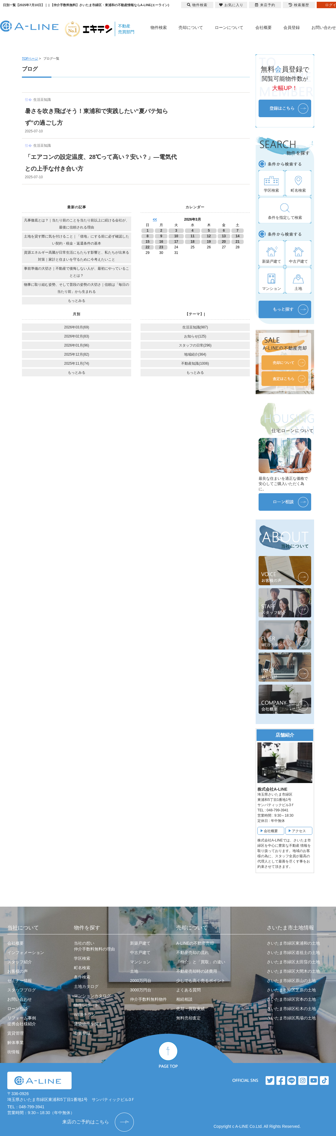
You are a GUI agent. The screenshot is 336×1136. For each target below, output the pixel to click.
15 (147, 242)
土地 (134, 971)
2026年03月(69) (76, 327)
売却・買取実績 (190, 1008)
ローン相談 (17, 1008)
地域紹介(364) (195, 354)
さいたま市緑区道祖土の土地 (293, 952)
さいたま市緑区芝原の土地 (291, 990)
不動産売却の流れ (192, 952)
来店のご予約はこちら (85, 1121)
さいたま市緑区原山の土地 (291, 980)
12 (209, 236)
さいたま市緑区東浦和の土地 (293, 943)
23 (161, 247)
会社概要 (263, 27)
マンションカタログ (92, 995)
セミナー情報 (19, 980)
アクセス (299, 831)
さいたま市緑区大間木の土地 (293, 971)
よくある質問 (188, 990)
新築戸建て (140, 943)
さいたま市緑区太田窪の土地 (293, 962)
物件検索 (158, 27)
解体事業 (15, 1042)
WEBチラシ (85, 1014)
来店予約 (265, 5)
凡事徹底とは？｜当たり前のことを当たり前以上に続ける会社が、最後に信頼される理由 (76, 223)
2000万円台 (140, 980)
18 (192, 242)
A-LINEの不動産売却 (195, 943)
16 (161, 242)
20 (224, 242)
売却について (191, 27)
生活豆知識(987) (195, 327)
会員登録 (291, 27)
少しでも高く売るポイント (200, 980)
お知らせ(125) (195, 336)
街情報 (13, 1052)
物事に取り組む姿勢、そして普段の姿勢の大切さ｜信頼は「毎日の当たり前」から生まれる (76, 288)
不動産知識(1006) (195, 363)
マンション (140, 962)
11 (192, 236)
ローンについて (229, 27)
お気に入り (231, 5)
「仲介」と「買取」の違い (200, 962)
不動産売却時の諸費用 (196, 971)
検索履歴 (299, 5)
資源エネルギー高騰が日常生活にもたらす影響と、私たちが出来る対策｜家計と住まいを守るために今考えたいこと (76, 256)
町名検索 (82, 967)
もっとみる (76, 301)
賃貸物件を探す (88, 1023)
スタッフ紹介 (19, 962)
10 (176, 236)
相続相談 (184, 999)
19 (209, 242)
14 (237, 236)
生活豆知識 (42, 100)
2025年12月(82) (76, 354)
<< (155, 219)
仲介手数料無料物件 (148, 999)
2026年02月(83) (76, 336)
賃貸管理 (15, 1033)
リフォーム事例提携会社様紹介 (21, 1021)
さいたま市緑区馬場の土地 (291, 1018)
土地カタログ (86, 986)
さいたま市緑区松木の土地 (291, 1008)
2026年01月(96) (76, 345)
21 (237, 242)
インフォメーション (25, 952)
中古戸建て (140, 952)
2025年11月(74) (76, 363)
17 (176, 242)
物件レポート (86, 1005)
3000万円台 (140, 990)
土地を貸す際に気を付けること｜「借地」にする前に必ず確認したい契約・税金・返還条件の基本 (76, 239)
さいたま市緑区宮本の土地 (291, 999)
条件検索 (82, 977)
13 (224, 236)
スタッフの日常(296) (195, 345)
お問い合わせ (323, 27)
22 (147, 247)
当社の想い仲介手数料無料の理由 (94, 946)
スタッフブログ (21, 990)
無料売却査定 (188, 1018)
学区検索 (82, 958)
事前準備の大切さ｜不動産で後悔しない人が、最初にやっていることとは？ (76, 272)
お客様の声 (17, 971)
